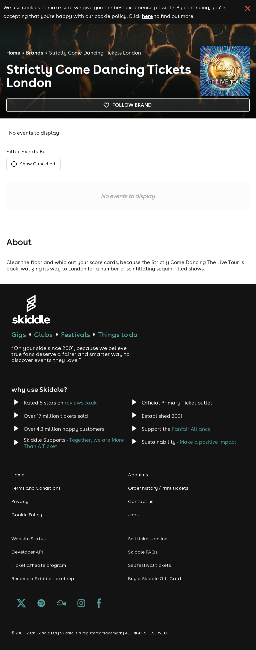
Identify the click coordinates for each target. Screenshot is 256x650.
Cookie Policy (26, 515)
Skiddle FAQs (143, 552)
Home (13, 53)
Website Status (28, 539)
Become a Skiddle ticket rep (42, 578)
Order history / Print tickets (158, 488)
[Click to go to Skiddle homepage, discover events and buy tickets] (30, 309)
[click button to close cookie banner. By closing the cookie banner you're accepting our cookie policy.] (248, 8)
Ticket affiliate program (38, 565)
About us (138, 475)
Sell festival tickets (149, 565)
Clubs (43, 334)
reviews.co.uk (81, 403)
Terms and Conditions (36, 488)
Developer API (27, 552)
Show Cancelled (33, 164)
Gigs (18, 334)
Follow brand (128, 105)
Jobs (133, 515)
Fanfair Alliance (191, 429)
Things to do (117, 334)
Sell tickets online (147, 539)
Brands (34, 53)
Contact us (140, 501)
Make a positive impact (208, 442)
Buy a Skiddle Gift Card (154, 578)
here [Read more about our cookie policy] (147, 16)
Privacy (20, 501)
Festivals (75, 334)
